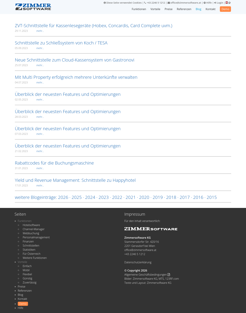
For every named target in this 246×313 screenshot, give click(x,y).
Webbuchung (31, 233)
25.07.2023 (29, 65)
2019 (158, 197)
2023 (104, 197)
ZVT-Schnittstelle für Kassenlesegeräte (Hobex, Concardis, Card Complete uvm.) (93, 25)
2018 (171, 197)
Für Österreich (31, 254)
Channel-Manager (34, 229)
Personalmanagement (36, 237)
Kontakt (211, 9)
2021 (131, 197)
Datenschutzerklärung (137, 262)
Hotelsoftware (31, 225)
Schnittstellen (31, 245)
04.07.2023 (29, 82)
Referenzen (184, 9)
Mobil (26, 270)
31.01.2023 (29, 168)
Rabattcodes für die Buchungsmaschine (54, 163)
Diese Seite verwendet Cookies (123, 2)
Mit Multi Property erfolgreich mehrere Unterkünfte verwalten (76, 77)
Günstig (27, 278)
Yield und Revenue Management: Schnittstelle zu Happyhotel (75, 180)
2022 (117, 197)
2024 (90, 197)
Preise (169, 9)
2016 (198, 197)
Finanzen (28, 241)
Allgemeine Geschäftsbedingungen (147, 274)
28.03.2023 (29, 116)
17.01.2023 (29, 185)
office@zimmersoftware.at (184, 2)
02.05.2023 (29, 99)
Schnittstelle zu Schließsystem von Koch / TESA (61, 43)
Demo (225, 9)
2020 (144, 197)
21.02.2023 (29, 151)
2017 (185, 197)
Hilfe (208, 2)
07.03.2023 (29, 133)
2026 (63, 197)
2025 (77, 197)
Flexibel (27, 274)
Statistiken (29, 249)
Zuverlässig (29, 282)
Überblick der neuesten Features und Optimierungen (68, 94)
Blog (198, 9)
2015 (212, 197)
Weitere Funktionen (35, 258)
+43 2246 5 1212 (154, 2)
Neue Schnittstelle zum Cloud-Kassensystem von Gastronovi (74, 60)
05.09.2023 (29, 48)
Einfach (27, 266)
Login (218, 2)
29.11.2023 (29, 30)
